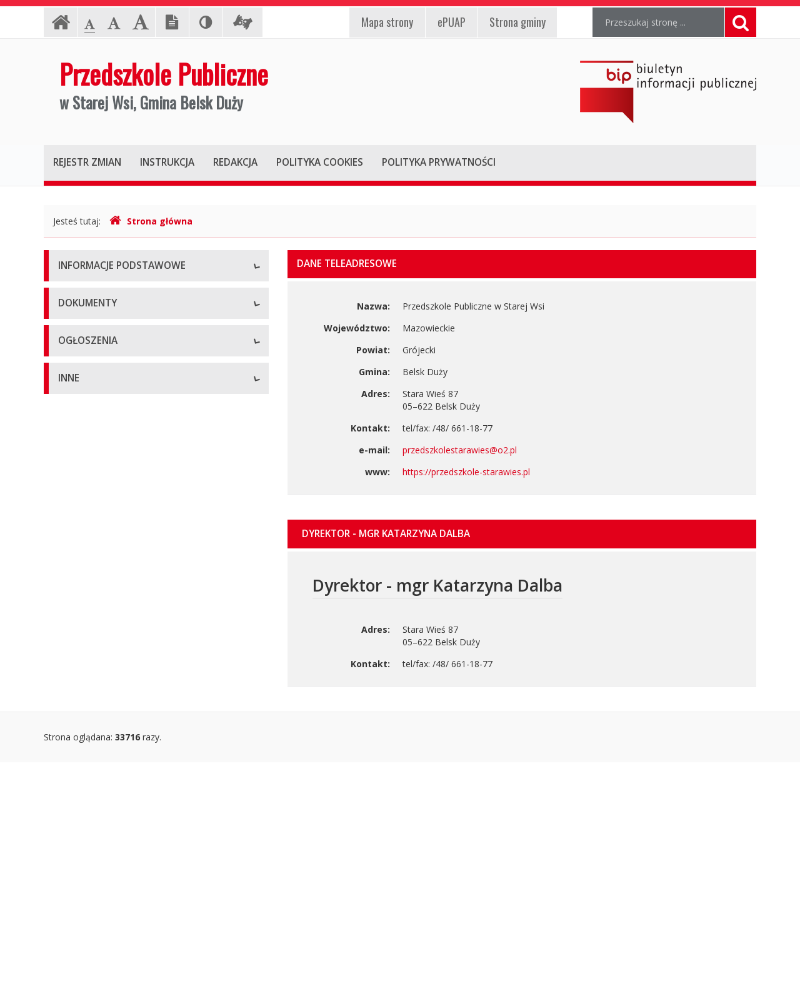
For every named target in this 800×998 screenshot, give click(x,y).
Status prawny (87, 324)
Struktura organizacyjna (106, 352)
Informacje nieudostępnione (115, 802)
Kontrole (75, 858)
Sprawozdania (86, 614)
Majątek (74, 830)
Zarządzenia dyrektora (103, 586)
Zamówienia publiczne (103, 680)
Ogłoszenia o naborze (103, 708)
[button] (522, 534)
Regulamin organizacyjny (108, 502)
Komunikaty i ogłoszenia (108, 736)
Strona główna (150, 221)
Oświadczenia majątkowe (110, 914)
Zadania (74, 408)
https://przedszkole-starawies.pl (466, 472)
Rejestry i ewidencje (98, 886)
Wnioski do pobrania (99, 558)
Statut (70, 474)
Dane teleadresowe (98, 295)
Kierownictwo (85, 380)
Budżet (72, 530)
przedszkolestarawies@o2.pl (459, 450)
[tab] (522, 534)
